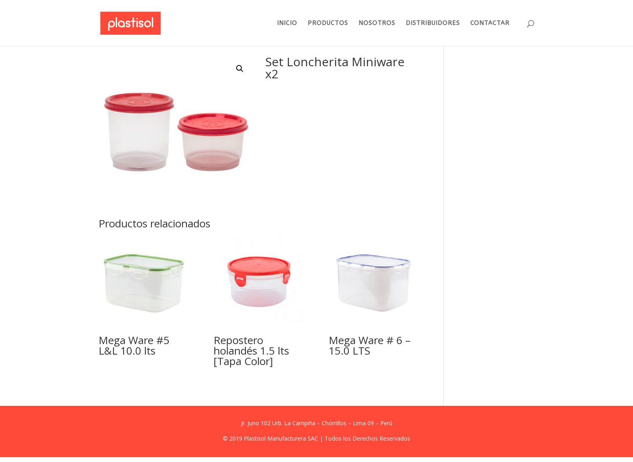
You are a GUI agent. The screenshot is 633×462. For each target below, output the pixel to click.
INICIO (287, 23)
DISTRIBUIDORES (433, 23)
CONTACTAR (489, 23)
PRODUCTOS (328, 23)
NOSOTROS (376, 23)
